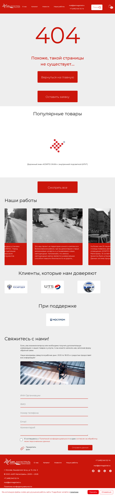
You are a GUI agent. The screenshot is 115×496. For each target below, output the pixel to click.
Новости (45, 6)
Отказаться (106, 492)
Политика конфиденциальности (18, 487)
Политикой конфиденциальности (54, 439)
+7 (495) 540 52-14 (77, 9)
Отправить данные (80, 447)
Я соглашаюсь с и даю (60, 440)
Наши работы (59, 6)
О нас (24, 6)
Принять (93, 492)
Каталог (34, 6)
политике (74, 492)
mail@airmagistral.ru (76, 5)
